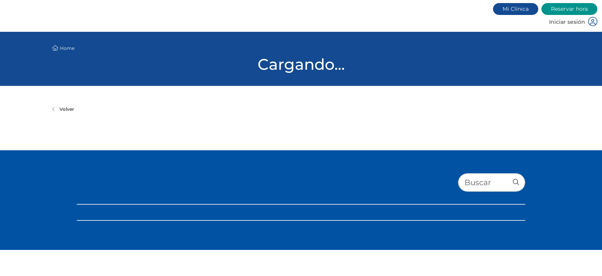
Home (67, 48)
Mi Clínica (516, 8)
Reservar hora (569, 8)
